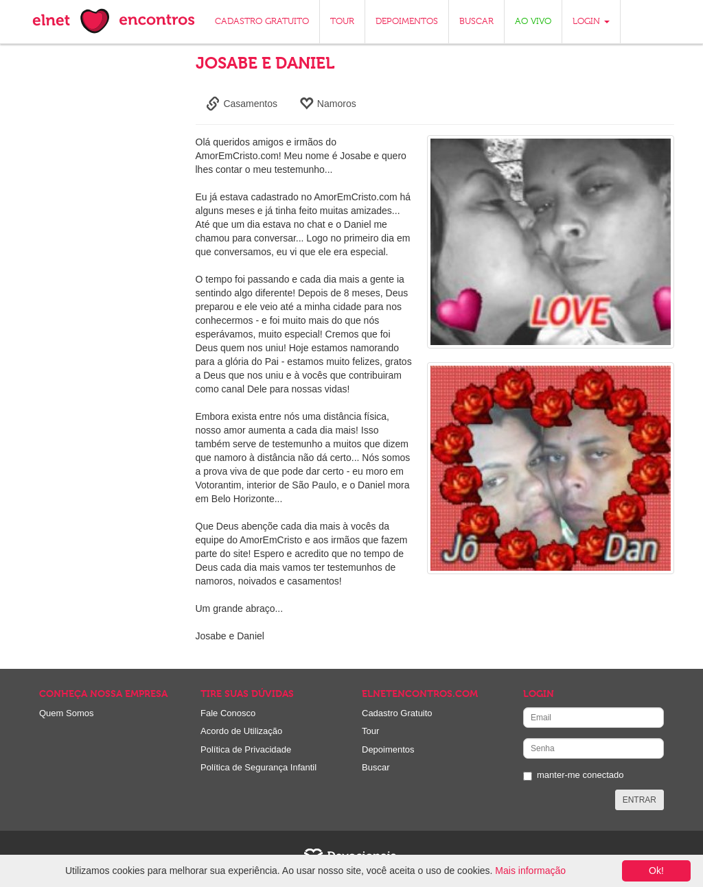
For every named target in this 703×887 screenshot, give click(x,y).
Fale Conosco (227, 713)
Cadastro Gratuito (397, 713)
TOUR (342, 21)
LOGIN (591, 21)
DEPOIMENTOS (407, 21)
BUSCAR (476, 21)
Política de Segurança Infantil (258, 767)
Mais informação (530, 870)
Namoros (327, 103)
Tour (370, 731)
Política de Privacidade (245, 749)
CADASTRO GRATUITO (262, 21)
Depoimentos (388, 749)
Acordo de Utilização (241, 731)
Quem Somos (66, 713)
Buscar (375, 767)
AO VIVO (533, 21)
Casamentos (241, 103)
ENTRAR (639, 800)
